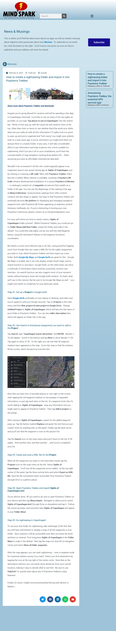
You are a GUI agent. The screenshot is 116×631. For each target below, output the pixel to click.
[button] (92, 16)
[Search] (64, 16)
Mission (48, 42)
